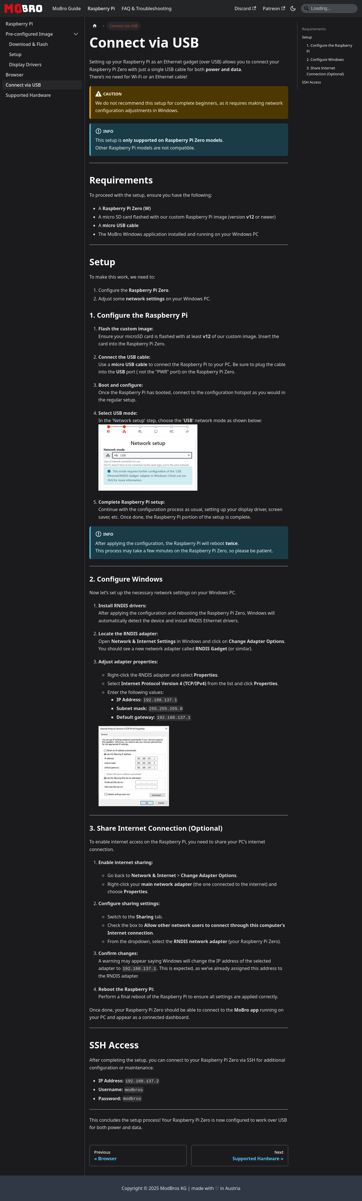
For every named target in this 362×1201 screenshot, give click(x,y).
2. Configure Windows (325, 59)
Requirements (314, 28)
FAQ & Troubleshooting (147, 8)
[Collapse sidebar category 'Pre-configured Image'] (76, 34)
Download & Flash (28, 44)
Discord (245, 8)
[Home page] (94, 26)
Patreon (274, 8)
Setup (15, 54)
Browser (14, 75)
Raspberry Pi (101, 8)
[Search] (329, 8)
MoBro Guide (66, 8)
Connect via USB (23, 85)
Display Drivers (25, 64)
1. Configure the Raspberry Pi (329, 48)
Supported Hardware (28, 95)
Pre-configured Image (29, 34)
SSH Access (311, 82)
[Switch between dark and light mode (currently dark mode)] (293, 8)
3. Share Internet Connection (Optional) (325, 70)
